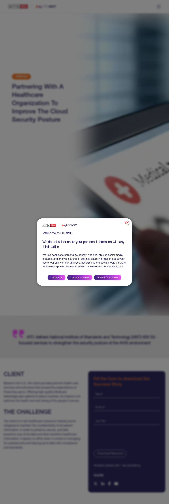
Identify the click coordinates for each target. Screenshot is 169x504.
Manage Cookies (79, 278)
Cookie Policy (115, 267)
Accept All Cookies (107, 278)
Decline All (56, 278)
